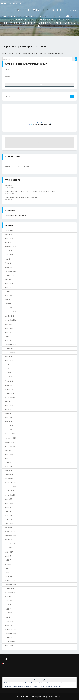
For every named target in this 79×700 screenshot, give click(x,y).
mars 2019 (8, 470)
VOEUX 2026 (9, 185)
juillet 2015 (9, 645)
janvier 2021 (9, 385)
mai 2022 (8, 336)
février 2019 (9, 475)
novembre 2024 (10, 247)
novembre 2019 (10, 438)
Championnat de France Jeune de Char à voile (21, 197)
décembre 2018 (10, 483)
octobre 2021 (9, 348)
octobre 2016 (9, 588)
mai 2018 (8, 511)
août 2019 (8, 450)
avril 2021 (8, 373)
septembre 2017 (10, 544)
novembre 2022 (10, 312)
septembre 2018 (10, 495)
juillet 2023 (9, 283)
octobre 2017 (9, 540)
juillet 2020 (9, 405)
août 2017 (8, 548)
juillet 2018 (9, 503)
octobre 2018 (9, 491)
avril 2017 (8, 564)
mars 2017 (8, 568)
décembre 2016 (10, 580)
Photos (54, 11)
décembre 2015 (10, 629)
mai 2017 (8, 560)
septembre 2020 (10, 397)
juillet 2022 (9, 328)
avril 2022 (8, 340)
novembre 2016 (10, 584)
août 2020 (8, 401)
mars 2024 (8, 259)
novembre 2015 (10, 633)
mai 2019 (8, 462)
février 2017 (9, 572)
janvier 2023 (9, 308)
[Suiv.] (67, 163)
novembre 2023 (10, 271)
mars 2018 (8, 519)
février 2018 (9, 523)
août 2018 (8, 499)
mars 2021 (8, 377)
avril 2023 (8, 296)
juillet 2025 (9, 239)
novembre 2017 (10, 536)
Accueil (7, 11)
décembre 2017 (10, 532)
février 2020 (9, 426)
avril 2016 (8, 613)
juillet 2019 (9, 454)
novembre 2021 (10, 344)
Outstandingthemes (55, 697)
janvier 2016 (9, 625)
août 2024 (8, 251)
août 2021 (8, 357)
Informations (42, 11)
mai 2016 (8, 609)
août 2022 (8, 324)
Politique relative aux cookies (53, 686)
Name (16, 71)
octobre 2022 (9, 316)
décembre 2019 (10, 434)
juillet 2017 (9, 552)
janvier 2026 (9, 230)
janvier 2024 (9, 267)
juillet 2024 (9, 255)
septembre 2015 (10, 641)
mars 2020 (8, 422)
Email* (16, 78)
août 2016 (8, 597)
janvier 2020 (9, 430)
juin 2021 (8, 365)
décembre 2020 (10, 389)
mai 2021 (8, 369)
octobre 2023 (9, 275)
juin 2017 (8, 556)
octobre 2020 (9, 393)
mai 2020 (8, 414)
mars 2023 (8, 300)
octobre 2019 (9, 442)
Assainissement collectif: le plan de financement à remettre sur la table (30, 191)
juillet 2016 (9, 601)
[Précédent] (12, 163)
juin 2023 (8, 287)
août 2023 (8, 279)
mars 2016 (8, 617)
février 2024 (9, 263)
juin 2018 (8, 507)
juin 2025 (8, 243)
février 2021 (9, 381)
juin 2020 (8, 409)
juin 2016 (8, 605)
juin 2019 (8, 458)
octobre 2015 (9, 637)
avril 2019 (8, 466)
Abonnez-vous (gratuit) (68, 11)
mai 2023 (8, 291)
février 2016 (9, 621)
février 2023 (9, 304)
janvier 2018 (9, 527)
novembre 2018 (10, 487)
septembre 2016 (10, 593)
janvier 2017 (9, 576)
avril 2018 (8, 515)
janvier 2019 (9, 479)
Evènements (18, 11)
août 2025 (8, 234)
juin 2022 (8, 332)
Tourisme (30, 11)
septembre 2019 (10, 446)
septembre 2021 (10, 352)
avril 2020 (8, 418)
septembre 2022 (10, 320)
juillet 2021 (9, 361)
